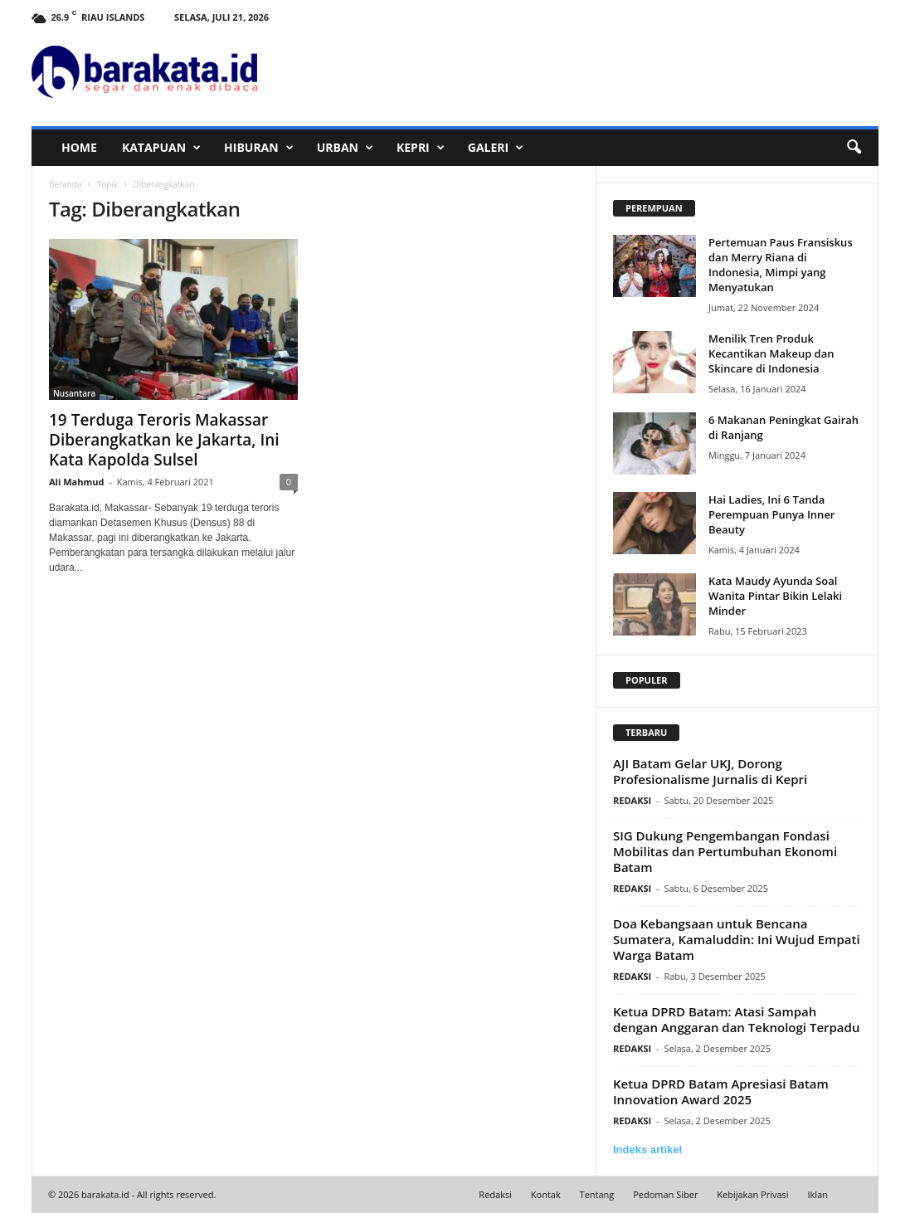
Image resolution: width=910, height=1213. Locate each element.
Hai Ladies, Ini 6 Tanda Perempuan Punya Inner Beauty (771, 514)
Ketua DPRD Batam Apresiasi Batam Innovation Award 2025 (721, 1091)
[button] (853, 147)
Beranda (65, 184)
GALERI (495, 147)
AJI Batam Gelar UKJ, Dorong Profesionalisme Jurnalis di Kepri (710, 771)
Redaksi (495, 1194)
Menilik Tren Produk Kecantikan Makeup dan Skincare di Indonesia (771, 353)
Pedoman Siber (665, 1194)
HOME (79, 147)
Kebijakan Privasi (752, 1194)
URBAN (345, 147)
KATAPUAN (161, 147)
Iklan (818, 1194)
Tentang (597, 1194)
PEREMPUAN (654, 208)
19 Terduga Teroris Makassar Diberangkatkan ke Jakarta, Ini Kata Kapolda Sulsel (164, 439)
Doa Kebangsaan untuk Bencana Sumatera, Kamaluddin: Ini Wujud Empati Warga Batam (736, 939)
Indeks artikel (647, 1149)
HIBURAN (259, 147)
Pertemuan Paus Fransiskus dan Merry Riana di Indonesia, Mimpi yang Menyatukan (780, 265)
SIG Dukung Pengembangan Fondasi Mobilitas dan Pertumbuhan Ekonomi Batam (725, 851)
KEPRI (421, 147)
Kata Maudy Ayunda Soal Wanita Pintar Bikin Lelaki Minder (775, 595)
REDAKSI (632, 800)
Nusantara (74, 393)
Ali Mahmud (76, 481)
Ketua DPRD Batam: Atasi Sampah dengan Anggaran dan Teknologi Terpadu (736, 1019)
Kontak (546, 1194)
